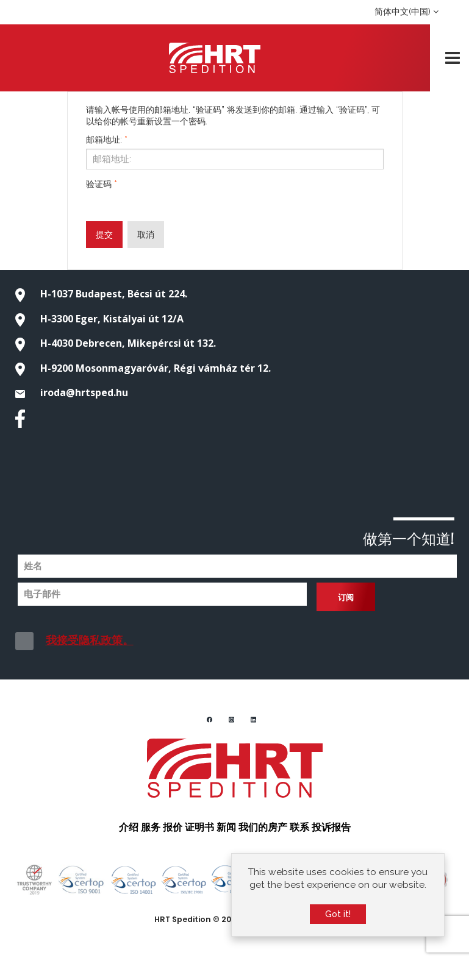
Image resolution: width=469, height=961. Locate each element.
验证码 (101, 184)
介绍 (128, 826)
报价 (172, 826)
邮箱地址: (106, 139)
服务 (150, 826)
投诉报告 (331, 826)
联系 (299, 826)
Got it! (338, 914)
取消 (145, 234)
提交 (104, 234)
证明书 (199, 826)
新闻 (226, 826)
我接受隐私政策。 (90, 640)
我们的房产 (262, 826)
